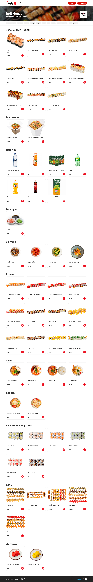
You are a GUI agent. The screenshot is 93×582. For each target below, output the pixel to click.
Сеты (70, 23)
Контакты (17, 579)
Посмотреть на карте (21, 16)
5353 (20, 2)
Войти (73, 3)
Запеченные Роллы (11, 23)
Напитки (26, 23)
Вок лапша (20, 23)
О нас (12, 579)
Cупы (48, 23)
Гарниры (33, 23)
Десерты (75, 23)
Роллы (43, 23)
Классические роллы (62, 23)
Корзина (83, 3)
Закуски (38, 23)
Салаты (53, 23)
